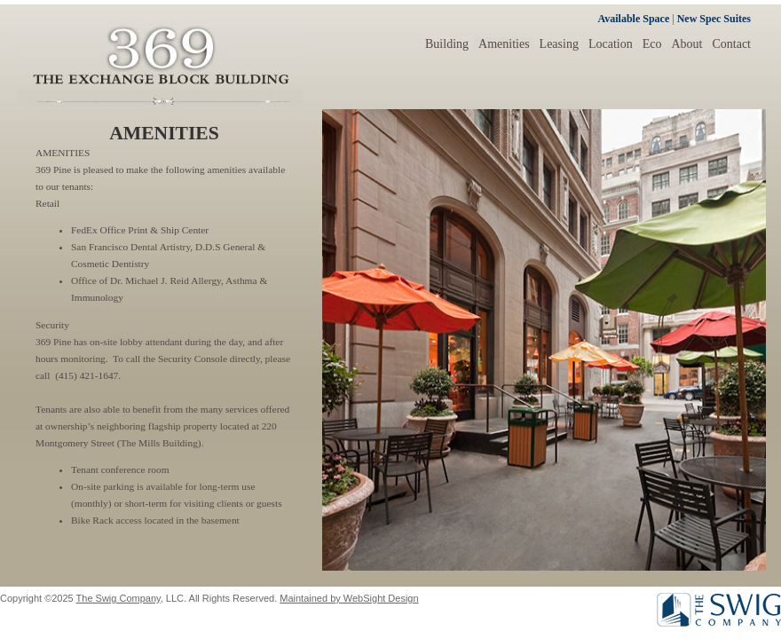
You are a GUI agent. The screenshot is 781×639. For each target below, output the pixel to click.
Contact (731, 44)
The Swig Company (118, 598)
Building (447, 44)
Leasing (559, 44)
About (686, 44)
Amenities (504, 44)
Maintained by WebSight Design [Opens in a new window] (349, 598)
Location (610, 44)
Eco (652, 44)
